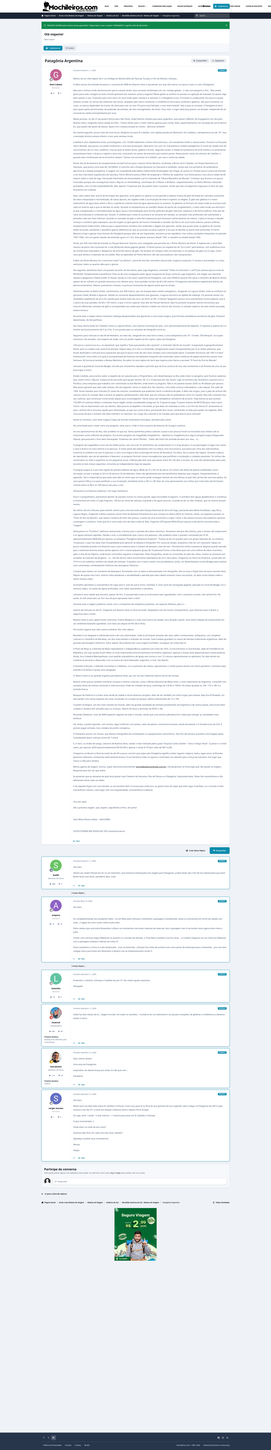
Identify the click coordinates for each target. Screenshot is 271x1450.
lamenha (55, 988)
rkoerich (56, 1022)
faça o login (115, 1173)
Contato (68, 1445)
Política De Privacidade (52, 1445)
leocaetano (56, 1066)
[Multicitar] (74, 886)
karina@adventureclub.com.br (151, 766)
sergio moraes (56, 1108)
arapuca (56, 915)
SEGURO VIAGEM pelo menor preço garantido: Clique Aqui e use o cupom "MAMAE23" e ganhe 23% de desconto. (96, 25)
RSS (87, 1445)
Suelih (56, 875)
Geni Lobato (56, 84)
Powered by (216, 1445)
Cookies (78, 1445)
